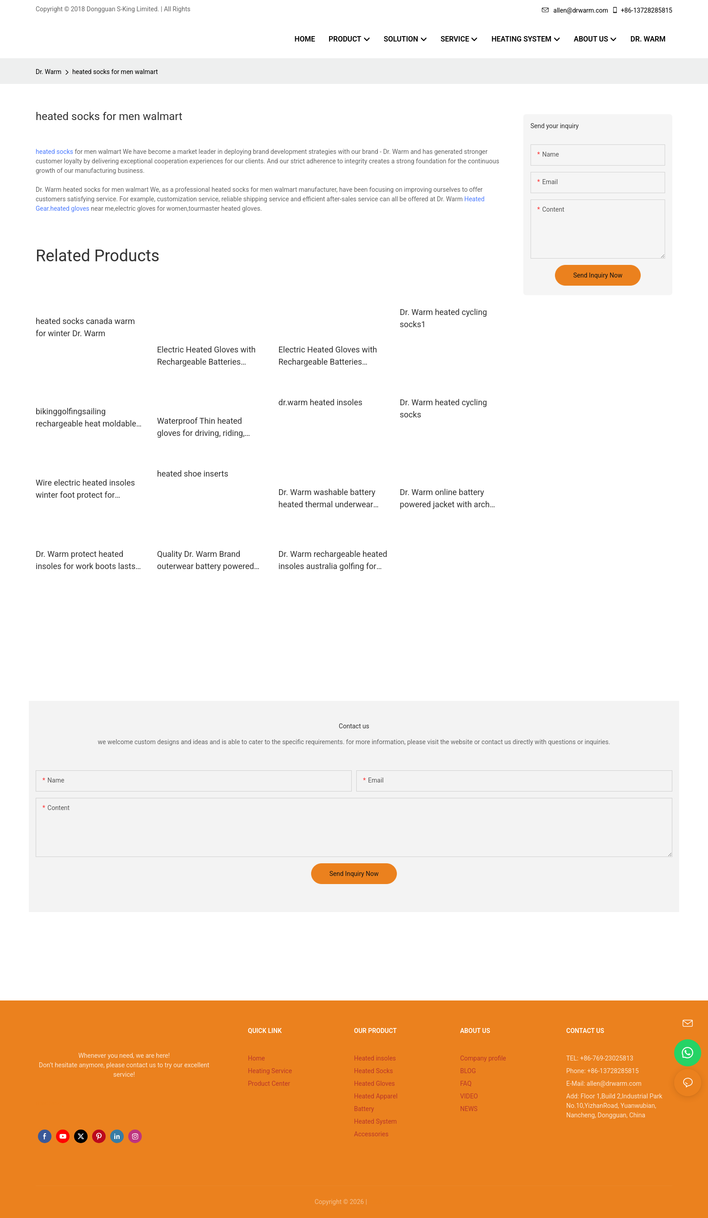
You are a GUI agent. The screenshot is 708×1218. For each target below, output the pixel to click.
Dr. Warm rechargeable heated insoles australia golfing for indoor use (333, 560)
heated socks (54, 151)
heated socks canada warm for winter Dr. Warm (85, 327)
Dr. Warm (48, 71)
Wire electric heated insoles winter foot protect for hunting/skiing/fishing (85, 489)
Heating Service (270, 1070)
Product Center (269, 1083)
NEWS (469, 1108)
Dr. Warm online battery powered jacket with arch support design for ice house (451, 498)
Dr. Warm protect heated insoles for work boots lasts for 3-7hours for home (85, 560)
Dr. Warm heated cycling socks (443, 408)
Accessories (371, 1134)
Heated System (375, 1121)
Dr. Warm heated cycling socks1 (443, 318)
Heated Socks (373, 1070)
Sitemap (380, 1201)
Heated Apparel (375, 1096)
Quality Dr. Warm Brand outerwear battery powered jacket (205, 560)
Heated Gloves (374, 1083)
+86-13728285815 (641, 10)
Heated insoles (375, 1058)
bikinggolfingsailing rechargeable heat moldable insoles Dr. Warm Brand (86, 418)
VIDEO (469, 1096)
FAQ (465, 1083)
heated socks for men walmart (115, 71)
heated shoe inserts (192, 473)
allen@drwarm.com (575, 10)
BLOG (468, 1070)
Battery (364, 1108)
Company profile (483, 1058)
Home (256, 1058)
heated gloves (69, 208)
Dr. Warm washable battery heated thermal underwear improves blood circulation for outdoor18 (333, 498)
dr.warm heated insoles (321, 402)
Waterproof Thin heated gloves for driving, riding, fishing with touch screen (202, 427)
